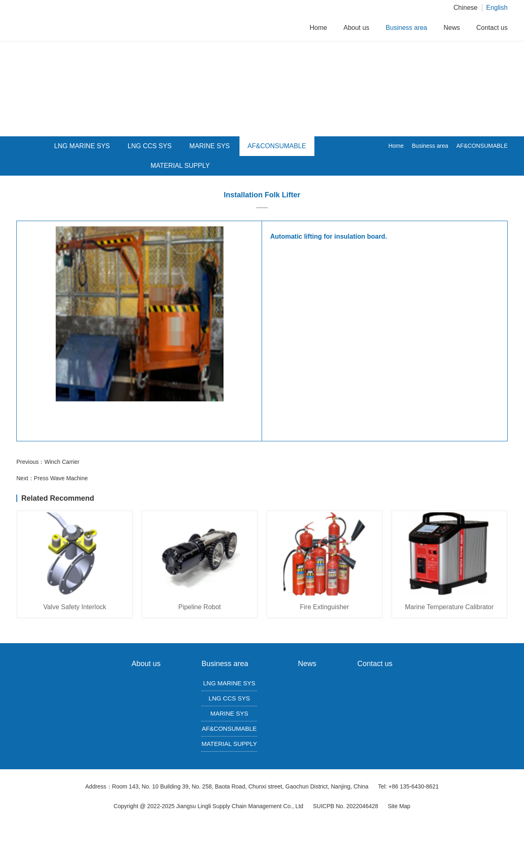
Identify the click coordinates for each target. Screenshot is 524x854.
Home (318, 27)
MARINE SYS (210, 145)
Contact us (492, 27)
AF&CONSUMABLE (277, 145)
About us (356, 27)
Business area (406, 27)
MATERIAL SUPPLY (180, 165)
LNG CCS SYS (229, 698)
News (452, 27)
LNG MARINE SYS (229, 683)
